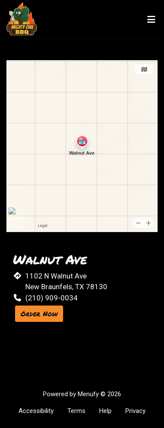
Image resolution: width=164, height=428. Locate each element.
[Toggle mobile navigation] (151, 19)
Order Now (39, 313)
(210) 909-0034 (51, 297)
